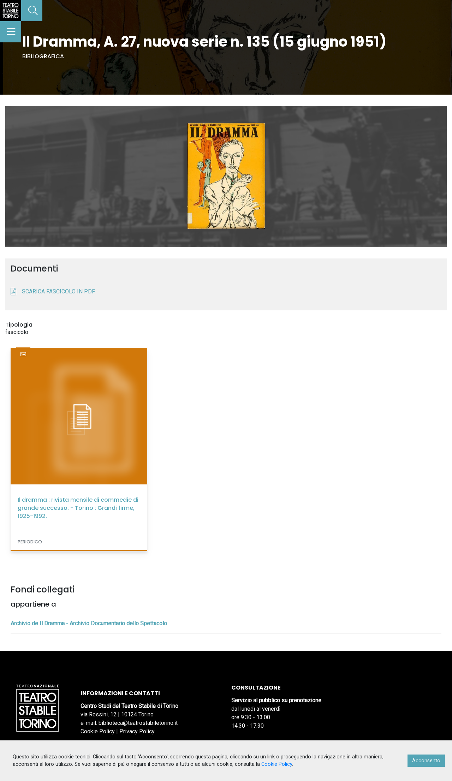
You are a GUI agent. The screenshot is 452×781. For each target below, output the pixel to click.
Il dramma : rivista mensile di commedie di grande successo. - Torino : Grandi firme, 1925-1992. (78, 508)
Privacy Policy (137, 731)
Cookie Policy (98, 731)
